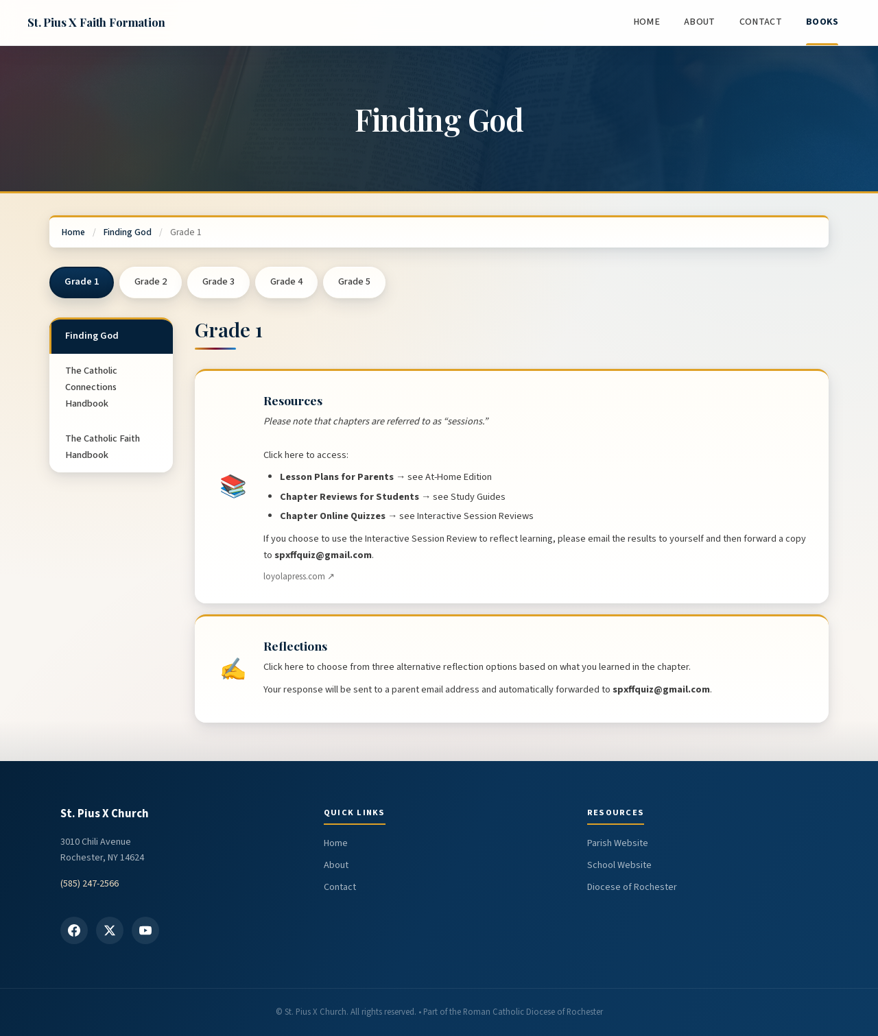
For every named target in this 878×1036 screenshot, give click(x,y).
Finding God (128, 232)
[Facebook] (74, 930)
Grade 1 (81, 281)
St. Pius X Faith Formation (96, 21)
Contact (760, 22)
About (699, 22)
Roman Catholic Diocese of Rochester (533, 1012)
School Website (619, 865)
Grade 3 (218, 281)
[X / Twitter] (109, 930)
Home (646, 22)
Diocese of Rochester (632, 887)
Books (822, 22)
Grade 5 (354, 281)
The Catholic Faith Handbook (102, 446)
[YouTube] (145, 930)
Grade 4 (286, 281)
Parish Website (617, 843)
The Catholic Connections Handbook (91, 387)
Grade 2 (150, 281)
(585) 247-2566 (89, 884)
